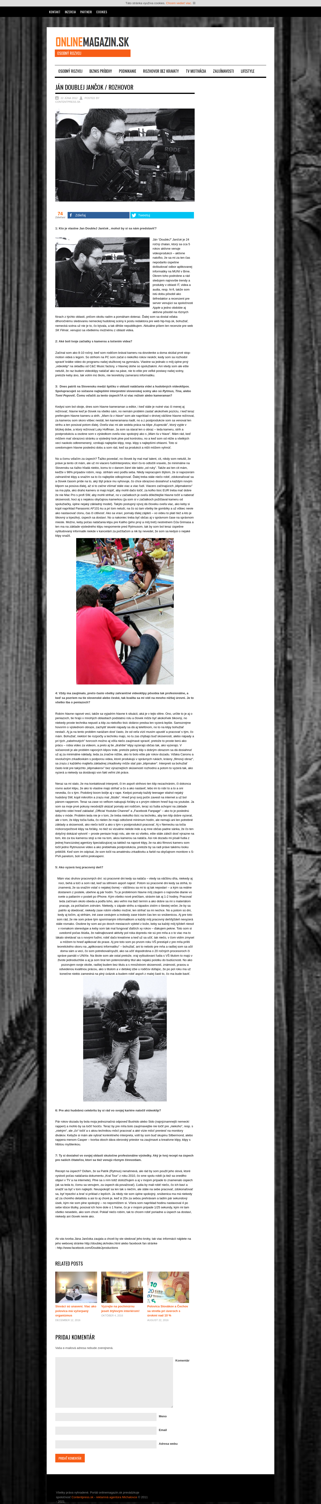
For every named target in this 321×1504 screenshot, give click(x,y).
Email (163, 1430)
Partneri (86, 11)
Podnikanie (127, 71)
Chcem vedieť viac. (179, 3)
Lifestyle (247, 71)
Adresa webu (168, 1443)
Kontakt (54, 11)
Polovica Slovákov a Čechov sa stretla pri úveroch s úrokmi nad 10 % (167, 1311)
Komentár (182, 1360)
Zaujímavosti (223, 71)
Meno (163, 1416)
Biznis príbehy (100, 71)
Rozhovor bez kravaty (161, 71)
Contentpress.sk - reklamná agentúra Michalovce (104, 1497)
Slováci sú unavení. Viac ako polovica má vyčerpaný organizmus (75, 1311)
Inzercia (70, 11)
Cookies (101, 11)
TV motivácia (196, 71)
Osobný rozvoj (70, 71)
